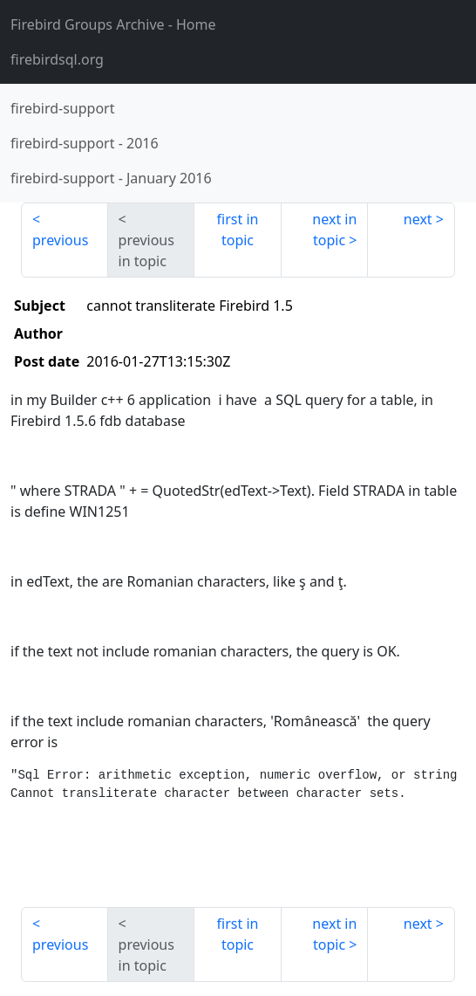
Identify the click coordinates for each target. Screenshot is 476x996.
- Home (113, 24)
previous (60, 240)
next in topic (334, 230)
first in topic (238, 230)
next (418, 219)
